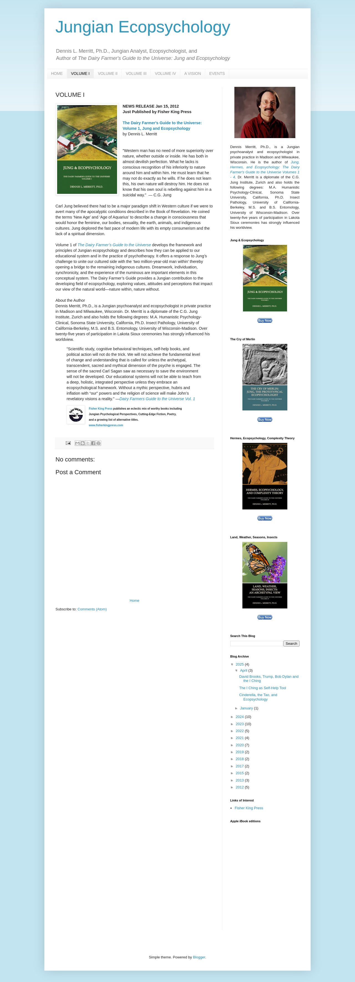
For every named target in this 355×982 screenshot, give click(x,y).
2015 (240, 773)
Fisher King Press (100, 408)
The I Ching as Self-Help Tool (262, 688)
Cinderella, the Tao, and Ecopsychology (258, 697)
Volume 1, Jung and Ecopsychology (156, 128)
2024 (240, 717)
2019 (240, 752)
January (247, 708)
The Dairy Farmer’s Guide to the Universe (114, 245)
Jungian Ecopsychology (142, 26)
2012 (240, 787)
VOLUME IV (165, 73)
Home (135, 600)
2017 (240, 766)
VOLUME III (136, 73)
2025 (240, 664)
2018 (240, 759)
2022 (240, 731)
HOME (57, 73)
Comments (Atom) (92, 609)
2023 (240, 724)
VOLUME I (80, 73)
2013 (240, 780)
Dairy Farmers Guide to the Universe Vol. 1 (157, 399)
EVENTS (217, 73)
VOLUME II (108, 73)
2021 (240, 738)
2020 (240, 745)
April (244, 670)
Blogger (199, 957)
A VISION (192, 73)
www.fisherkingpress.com (106, 425)
